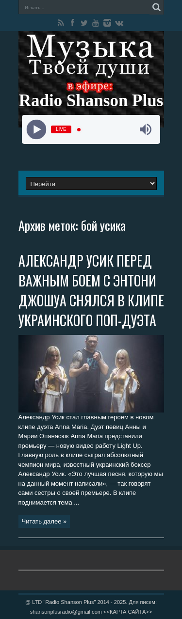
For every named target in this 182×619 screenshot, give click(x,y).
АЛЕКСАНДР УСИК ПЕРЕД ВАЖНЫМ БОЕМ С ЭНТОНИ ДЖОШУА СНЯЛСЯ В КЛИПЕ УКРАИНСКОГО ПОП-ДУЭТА (91, 290)
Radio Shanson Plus (91, 100)
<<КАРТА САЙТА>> (127, 612)
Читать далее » (44, 521)
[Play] (36, 129)
